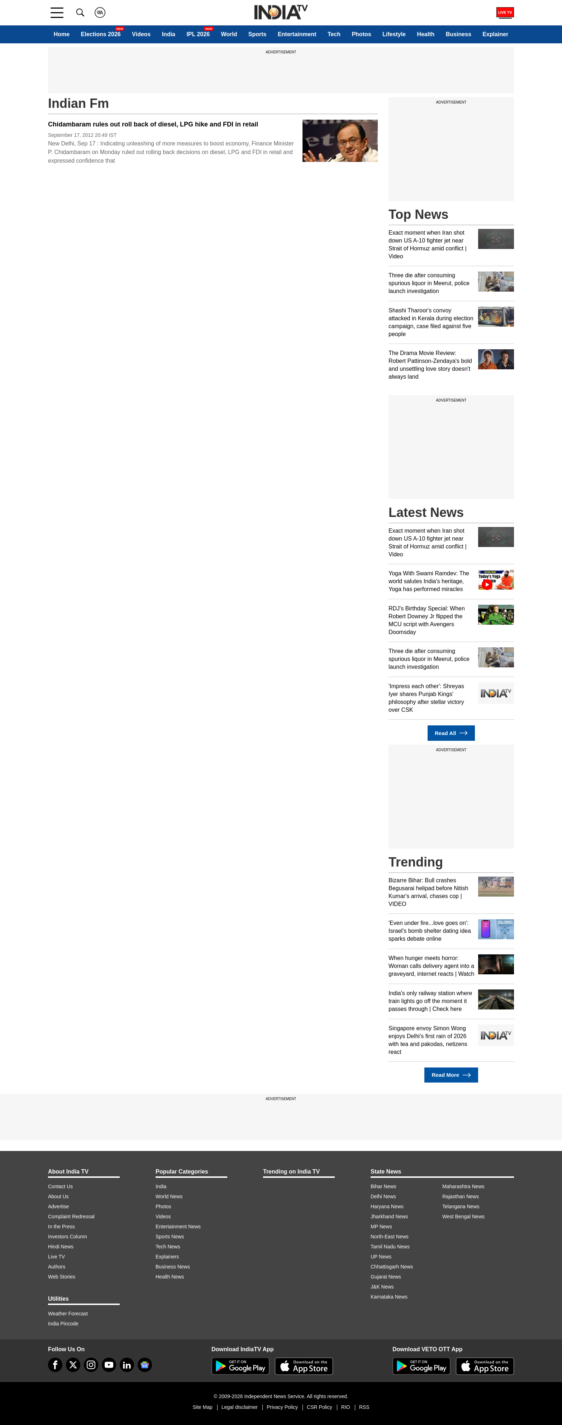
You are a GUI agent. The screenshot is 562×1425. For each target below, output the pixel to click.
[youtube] (109, 1365)
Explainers (167, 1257)
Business (458, 34)
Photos (361, 34)
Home (62, 34)
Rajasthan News (460, 1196)
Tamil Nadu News (390, 1246)
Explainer (495, 34)
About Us (58, 1196)
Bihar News (383, 1186)
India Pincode (63, 1323)
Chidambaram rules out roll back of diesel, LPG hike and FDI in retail (153, 124)
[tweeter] (73, 1365)
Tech (334, 34)
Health (425, 34)
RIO (345, 1407)
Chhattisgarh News (392, 1267)
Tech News (168, 1246)
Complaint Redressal (71, 1216)
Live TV (56, 1257)
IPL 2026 (198, 34)
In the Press (61, 1226)
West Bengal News (463, 1216)
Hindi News (60, 1246)
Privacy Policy (282, 1407)
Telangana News (461, 1206)
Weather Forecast (68, 1313)
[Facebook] (55, 1365)
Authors (56, 1267)
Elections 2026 (101, 34)
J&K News (382, 1287)
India (168, 34)
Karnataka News (389, 1297)
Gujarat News (386, 1277)
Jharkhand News (389, 1216)
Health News (170, 1277)
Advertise (58, 1206)
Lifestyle (394, 34)
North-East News (390, 1236)
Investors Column (67, 1236)
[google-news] (145, 1365)
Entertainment (297, 34)
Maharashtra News (463, 1186)
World (229, 34)
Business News (173, 1267)
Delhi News (383, 1196)
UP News (381, 1257)
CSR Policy (319, 1407)
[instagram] (91, 1365)
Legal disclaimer (240, 1407)
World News (169, 1196)
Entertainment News (178, 1226)
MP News (381, 1226)
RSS (364, 1407)
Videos (141, 34)
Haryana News (387, 1206)
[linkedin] (127, 1365)
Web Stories (61, 1277)
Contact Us (60, 1186)
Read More (451, 1075)
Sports (257, 34)
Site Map (202, 1407)
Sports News (170, 1236)
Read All (451, 733)
